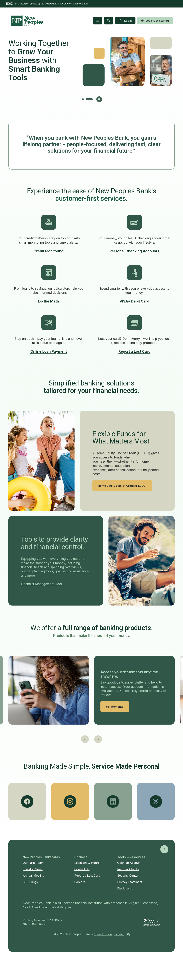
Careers (79, 882)
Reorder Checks (128, 869)
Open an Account (129, 862)
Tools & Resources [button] (131, 857)
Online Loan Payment (48, 351)
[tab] (85, 99)
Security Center (128, 875)
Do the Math (48, 301)
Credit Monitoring (49, 251)
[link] (151, 922)
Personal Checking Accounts (134, 251)
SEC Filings (30, 882)
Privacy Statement (129, 882)
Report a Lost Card (134, 351)
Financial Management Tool (41, 584)
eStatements (114, 706)
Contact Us (82, 869)
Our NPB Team (33, 862)
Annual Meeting (33, 875)
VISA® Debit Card (134, 301)
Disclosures (125, 888)
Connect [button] (80, 857)
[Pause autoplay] (99, 99)
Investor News (33, 869)
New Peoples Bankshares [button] (41, 857)
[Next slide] (98, 739)
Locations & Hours (87, 862)
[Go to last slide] (85, 739)
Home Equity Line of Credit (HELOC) (122, 485)
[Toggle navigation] (97, 20)
